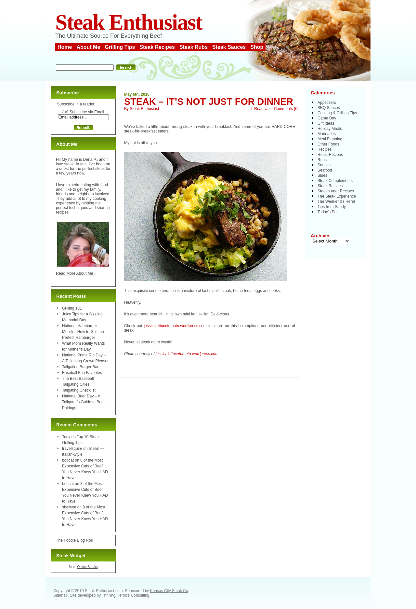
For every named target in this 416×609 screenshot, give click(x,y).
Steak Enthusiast (128, 22)
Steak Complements (335, 180)
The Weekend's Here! (336, 201)
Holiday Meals (330, 128)
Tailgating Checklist (79, 390)
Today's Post (329, 212)
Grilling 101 (72, 308)
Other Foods (328, 144)
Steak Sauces (229, 47)
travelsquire (72, 448)
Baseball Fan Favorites (82, 372)
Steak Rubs (193, 47)
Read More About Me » (76, 273)
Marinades (327, 133)
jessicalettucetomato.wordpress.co (173, 326)
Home (65, 47)
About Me (88, 47)
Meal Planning (330, 139)
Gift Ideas (326, 123)
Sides (322, 175)
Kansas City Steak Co (169, 590)
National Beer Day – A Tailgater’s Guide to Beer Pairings (83, 402)
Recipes (325, 149)
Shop (256, 47)
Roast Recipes (330, 154)
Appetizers (327, 102)
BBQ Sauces (329, 107)
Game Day (327, 118)
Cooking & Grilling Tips (337, 113)
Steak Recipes (157, 47)
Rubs (322, 160)
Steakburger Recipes (336, 191)
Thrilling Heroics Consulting (125, 595)
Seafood (325, 170)
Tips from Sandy (332, 206)
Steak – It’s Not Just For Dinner (208, 101)
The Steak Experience (337, 196)
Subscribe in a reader (75, 104)
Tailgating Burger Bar (80, 367)
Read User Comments (273, 108)
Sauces (324, 165)
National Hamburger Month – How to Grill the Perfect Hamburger (83, 332)
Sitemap (60, 595)
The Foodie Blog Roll (74, 540)
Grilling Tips (120, 47)
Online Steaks (87, 567)
